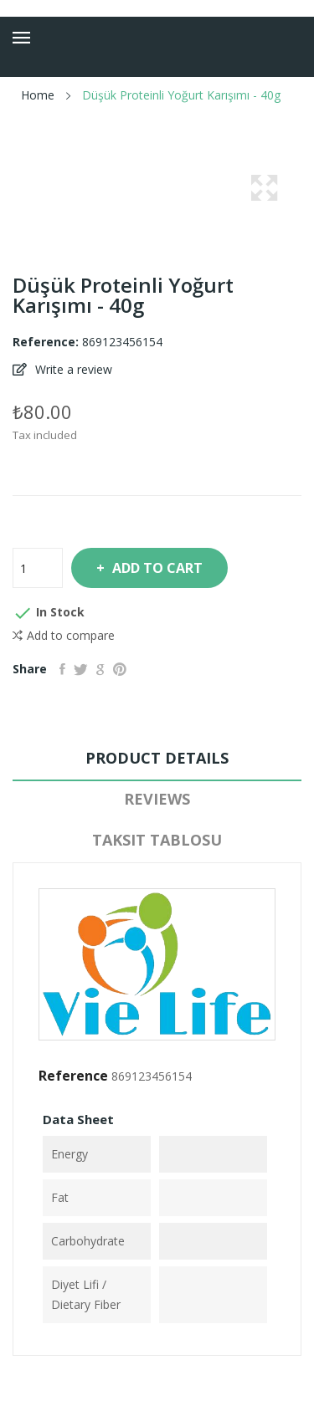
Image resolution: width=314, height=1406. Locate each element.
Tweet (80, 669)
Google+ (100, 669)
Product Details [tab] (157, 758)
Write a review (72, 369)
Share (62, 669)
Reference (73, 1075)
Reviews (157, 799)
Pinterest (120, 669)
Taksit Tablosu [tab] (157, 840)
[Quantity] (38, 568)
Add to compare (64, 635)
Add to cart (156, 568)
